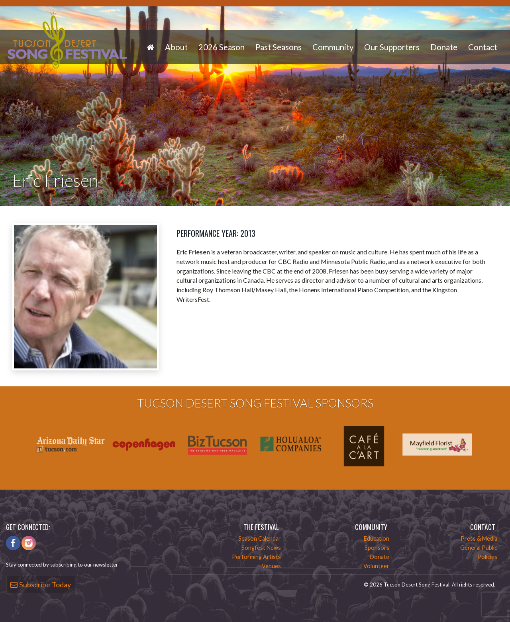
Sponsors (377, 547)
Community (332, 47)
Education (376, 538)
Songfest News (261, 547)
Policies (487, 556)
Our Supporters (392, 47)
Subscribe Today (40, 584)
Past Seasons (278, 47)
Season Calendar (259, 538)
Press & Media (479, 538)
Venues (271, 566)
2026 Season (221, 47)
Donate (443, 47)
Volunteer (376, 566)
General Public (478, 547)
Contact (482, 47)
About (176, 47)
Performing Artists (256, 556)
